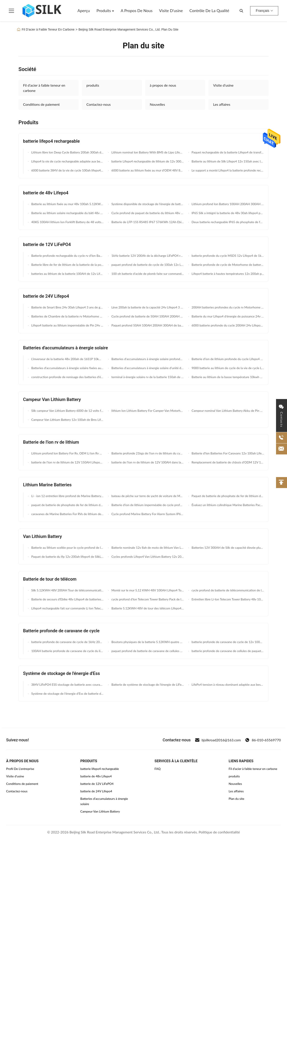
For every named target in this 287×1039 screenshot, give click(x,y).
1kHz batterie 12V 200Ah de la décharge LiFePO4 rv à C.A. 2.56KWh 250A (147, 255)
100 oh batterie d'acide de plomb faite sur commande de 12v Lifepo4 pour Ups (147, 273)
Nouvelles (157, 104)
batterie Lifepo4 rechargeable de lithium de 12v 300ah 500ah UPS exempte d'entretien (147, 161)
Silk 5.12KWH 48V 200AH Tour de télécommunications (67, 590)
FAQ (157, 769)
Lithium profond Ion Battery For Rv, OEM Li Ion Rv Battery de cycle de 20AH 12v (67, 453)
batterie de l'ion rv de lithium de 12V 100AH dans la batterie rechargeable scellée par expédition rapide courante (147, 462)
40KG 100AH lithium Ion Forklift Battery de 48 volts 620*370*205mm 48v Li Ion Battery (67, 222)
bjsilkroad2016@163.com (218, 740)
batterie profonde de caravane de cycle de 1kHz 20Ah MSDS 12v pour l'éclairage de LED (67, 642)
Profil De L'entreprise (20, 769)
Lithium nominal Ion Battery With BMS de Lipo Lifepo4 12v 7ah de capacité (147, 152)
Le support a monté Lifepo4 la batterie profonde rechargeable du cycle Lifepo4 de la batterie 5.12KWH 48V (227, 170)
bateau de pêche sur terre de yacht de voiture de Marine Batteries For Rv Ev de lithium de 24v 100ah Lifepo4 (147, 496)
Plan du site (236, 798)
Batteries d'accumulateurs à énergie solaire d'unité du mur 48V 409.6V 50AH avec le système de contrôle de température (147, 368)
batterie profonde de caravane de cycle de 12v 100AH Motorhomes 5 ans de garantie (227, 642)
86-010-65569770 (263, 740)
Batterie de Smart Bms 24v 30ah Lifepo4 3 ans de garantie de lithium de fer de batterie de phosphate (67, 307)
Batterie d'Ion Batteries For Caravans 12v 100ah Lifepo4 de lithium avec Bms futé (227, 453)
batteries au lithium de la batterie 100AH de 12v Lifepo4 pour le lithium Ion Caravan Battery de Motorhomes (67, 273)
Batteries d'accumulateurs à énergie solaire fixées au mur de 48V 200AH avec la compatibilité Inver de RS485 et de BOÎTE (67, 368)
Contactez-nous (98, 104)
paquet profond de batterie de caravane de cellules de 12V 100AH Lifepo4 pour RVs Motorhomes (147, 651)
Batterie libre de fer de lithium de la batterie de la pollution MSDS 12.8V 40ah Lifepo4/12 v (67, 264)
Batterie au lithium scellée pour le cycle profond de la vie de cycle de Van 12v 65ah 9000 (67, 547)
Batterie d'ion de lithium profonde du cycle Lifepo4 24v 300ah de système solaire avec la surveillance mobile (227, 359)
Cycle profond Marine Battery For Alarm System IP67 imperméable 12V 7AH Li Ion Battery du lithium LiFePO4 (147, 514)
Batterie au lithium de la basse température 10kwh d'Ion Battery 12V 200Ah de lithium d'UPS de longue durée (227, 377)
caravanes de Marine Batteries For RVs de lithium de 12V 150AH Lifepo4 (67, 514)
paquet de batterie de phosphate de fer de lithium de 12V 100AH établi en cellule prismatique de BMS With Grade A (67, 505)
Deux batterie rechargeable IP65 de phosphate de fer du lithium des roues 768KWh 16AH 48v (227, 222)
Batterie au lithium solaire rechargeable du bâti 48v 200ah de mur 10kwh (67, 213)
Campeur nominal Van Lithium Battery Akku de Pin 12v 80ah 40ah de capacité (227, 410)
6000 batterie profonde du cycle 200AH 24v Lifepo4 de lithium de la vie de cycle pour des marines (227, 325)
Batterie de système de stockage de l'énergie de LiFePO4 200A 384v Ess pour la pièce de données (147, 684)
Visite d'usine (171, 10)
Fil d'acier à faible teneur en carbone (44, 88)
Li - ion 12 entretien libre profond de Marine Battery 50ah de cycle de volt (67, 496)
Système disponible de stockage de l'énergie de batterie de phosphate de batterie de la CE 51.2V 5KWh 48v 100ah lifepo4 (147, 204)
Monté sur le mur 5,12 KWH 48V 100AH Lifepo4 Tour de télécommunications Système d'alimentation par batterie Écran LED (147, 590)
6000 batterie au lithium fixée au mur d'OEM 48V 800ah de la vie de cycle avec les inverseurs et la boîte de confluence (147, 170)
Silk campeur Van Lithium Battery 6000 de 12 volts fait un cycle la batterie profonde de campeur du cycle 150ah (67, 410)
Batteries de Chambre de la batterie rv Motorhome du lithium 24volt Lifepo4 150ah (67, 316)
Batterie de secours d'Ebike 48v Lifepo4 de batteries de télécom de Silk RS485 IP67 (67, 599)
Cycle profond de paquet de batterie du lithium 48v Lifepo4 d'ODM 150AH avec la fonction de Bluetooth (147, 213)
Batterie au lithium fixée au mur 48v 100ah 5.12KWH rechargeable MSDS (67, 204)
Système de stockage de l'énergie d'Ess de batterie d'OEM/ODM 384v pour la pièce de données (67, 693)
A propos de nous (136, 10)
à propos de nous (163, 85)
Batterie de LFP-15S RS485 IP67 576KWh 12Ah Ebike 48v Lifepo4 (147, 222)
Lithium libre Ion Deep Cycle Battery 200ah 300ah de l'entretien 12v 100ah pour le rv (67, 152)
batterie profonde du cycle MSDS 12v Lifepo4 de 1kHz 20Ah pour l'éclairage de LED (227, 255)
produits (92, 85)
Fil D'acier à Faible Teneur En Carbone (48, 29)
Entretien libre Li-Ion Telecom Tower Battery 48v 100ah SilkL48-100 (227, 599)
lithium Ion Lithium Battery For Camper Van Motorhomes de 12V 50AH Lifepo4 (147, 410)
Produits (104, 10)
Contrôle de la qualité (209, 10)
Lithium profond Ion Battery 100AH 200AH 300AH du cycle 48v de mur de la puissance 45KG (227, 204)
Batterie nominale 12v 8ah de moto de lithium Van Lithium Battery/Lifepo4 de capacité (147, 547)
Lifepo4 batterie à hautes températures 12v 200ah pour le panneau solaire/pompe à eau (227, 273)
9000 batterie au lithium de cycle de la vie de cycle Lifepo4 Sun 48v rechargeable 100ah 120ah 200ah (227, 368)
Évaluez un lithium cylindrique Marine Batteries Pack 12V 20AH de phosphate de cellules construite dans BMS (227, 505)
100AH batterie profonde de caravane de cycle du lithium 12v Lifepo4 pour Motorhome (67, 651)
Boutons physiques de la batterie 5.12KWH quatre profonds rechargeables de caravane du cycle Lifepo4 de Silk (147, 642)
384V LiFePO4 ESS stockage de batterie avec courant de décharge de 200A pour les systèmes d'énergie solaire (67, 684)
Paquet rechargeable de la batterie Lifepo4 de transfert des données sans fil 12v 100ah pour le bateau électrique (227, 152)
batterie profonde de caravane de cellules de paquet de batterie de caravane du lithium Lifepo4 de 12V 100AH (227, 651)
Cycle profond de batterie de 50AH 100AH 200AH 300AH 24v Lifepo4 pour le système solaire (147, 316)
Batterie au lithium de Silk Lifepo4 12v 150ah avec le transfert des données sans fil (227, 161)
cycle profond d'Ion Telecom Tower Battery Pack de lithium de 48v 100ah (147, 599)
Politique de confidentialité (219, 832)
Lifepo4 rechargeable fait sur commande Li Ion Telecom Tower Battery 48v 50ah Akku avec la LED (67, 608)
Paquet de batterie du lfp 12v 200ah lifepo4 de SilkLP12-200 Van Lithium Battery (67, 556)
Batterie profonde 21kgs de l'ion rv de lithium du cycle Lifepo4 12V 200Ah (147, 453)
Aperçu (83, 10)
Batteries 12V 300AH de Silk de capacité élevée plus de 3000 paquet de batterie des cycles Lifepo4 (227, 547)
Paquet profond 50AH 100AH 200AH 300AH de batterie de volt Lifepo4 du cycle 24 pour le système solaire (147, 325)
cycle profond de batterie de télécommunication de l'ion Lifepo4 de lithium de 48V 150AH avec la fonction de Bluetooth (227, 590)
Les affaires (221, 104)
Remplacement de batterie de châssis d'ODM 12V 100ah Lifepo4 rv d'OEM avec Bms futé (227, 462)
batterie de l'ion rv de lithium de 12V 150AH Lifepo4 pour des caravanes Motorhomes (67, 462)
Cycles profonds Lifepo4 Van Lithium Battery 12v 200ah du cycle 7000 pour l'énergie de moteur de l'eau (147, 556)
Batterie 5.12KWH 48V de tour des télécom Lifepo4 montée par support (147, 608)
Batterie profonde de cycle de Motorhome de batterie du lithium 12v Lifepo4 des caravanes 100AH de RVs (227, 264)
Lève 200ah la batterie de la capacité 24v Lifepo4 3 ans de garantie (147, 307)
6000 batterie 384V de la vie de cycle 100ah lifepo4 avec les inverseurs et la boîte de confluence (67, 170)
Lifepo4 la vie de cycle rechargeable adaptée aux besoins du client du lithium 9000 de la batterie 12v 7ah (67, 161)
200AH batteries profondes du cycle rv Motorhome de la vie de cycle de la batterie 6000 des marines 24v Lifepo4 (227, 307)
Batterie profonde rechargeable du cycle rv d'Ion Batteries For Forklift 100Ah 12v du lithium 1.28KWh (67, 255)
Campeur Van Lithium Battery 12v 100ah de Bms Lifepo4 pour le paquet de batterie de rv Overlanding (67, 419)
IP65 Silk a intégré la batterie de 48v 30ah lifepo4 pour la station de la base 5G (227, 213)
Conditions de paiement (41, 104)
